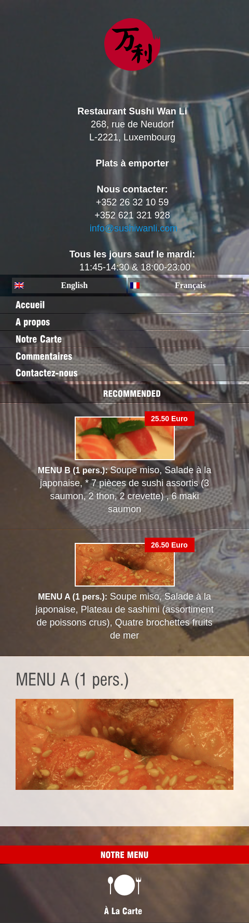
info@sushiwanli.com (133, 228)
